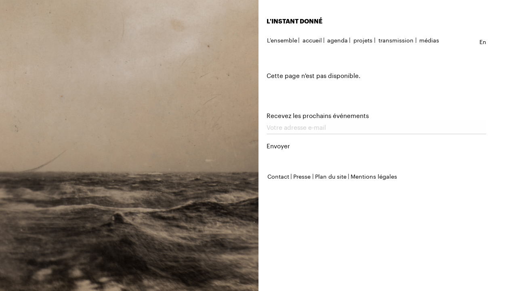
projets (362, 39)
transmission (396, 39)
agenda (337, 39)
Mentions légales (374, 175)
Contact (278, 175)
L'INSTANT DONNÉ (294, 21)
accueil (312, 39)
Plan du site (331, 175)
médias (429, 39)
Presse (302, 175)
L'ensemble (282, 39)
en (482, 41)
